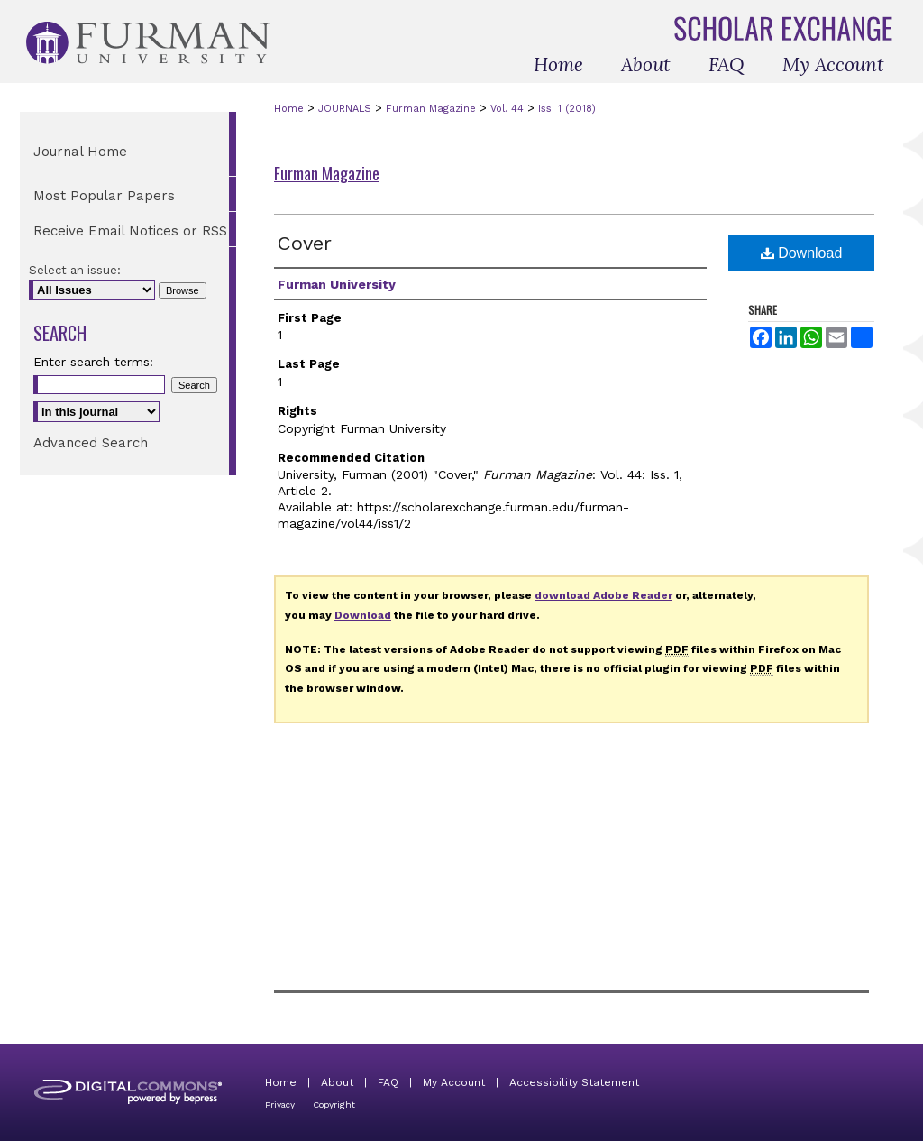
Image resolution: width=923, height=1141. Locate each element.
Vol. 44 (507, 109)
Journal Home (80, 151)
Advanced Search (90, 443)
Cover (305, 243)
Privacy (280, 1104)
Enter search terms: (93, 361)
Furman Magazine (431, 109)
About (337, 1082)
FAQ (388, 1082)
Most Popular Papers (104, 196)
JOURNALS (344, 109)
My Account (454, 1082)
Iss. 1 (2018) (567, 109)
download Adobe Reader (603, 595)
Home (289, 109)
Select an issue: (75, 270)
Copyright (334, 1104)
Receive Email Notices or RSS (130, 231)
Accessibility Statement (574, 1082)
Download (802, 253)
